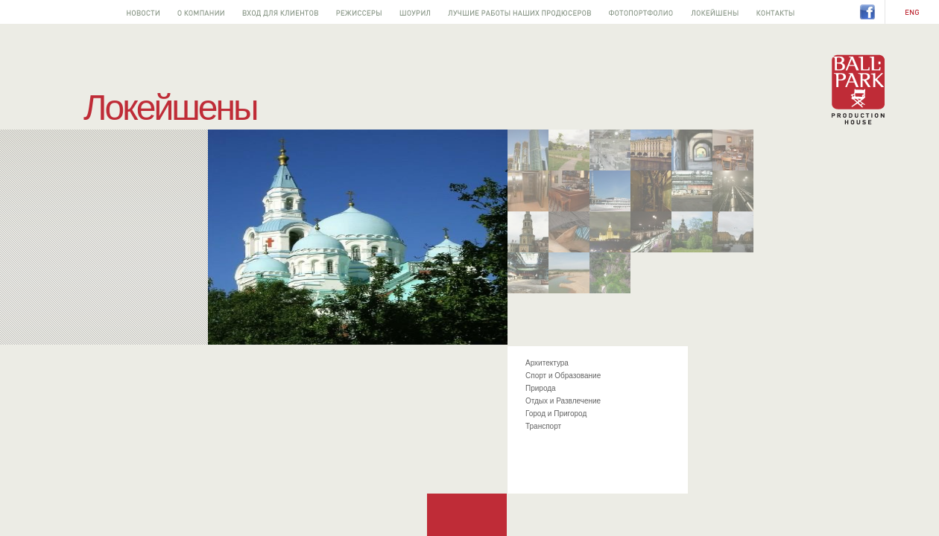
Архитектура (547, 363)
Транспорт (543, 426)
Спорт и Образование (563, 375)
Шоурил (415, 12)
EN (912, 13)
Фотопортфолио (641, 12)
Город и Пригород (556, 413)
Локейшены (714, 12)
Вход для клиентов (280, 12)
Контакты (775, 12)
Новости (143, 12)
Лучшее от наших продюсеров (519, 12)
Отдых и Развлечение (563, 401)
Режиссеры (359, 12)
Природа (540, 388)
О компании (200, 12)
